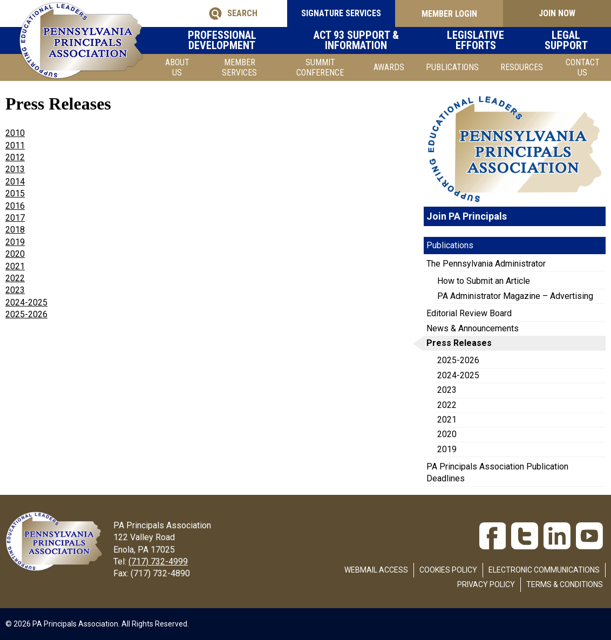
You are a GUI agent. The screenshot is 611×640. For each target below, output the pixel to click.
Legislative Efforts (482, 40)
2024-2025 (458, 375)
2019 (15, 242)
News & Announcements (472, 328)
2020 (15, 254)
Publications (452, 67)
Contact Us (583, 67)
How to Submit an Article (483, 281)
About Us (177, 67)
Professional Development (227, 40)
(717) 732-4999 (158, 561)
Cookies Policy (448, 570)
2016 (15, 206)
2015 (15, 193)
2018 (15, 229)
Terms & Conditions (564, 584)
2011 (15, 145)
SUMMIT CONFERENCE (320, 67)
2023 (15, 290)
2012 (15, 157)
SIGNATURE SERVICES (341, 13)
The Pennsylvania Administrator (486, 263)
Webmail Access (376, 570)
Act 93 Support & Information (362, 40)
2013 (15, 169)
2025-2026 (458, 360)
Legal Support (571, 40)
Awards (389, 67)
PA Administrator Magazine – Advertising (515, 296)
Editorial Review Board (469, 313)
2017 (15, 218)
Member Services (239, 67)
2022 (15, 278)
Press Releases (459, 343)
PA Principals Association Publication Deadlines (497, 472)
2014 (15, 181)
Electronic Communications (544, 570)
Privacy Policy (486, 584)
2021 (15, 266)
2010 (15, 133)
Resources (521, 67)
